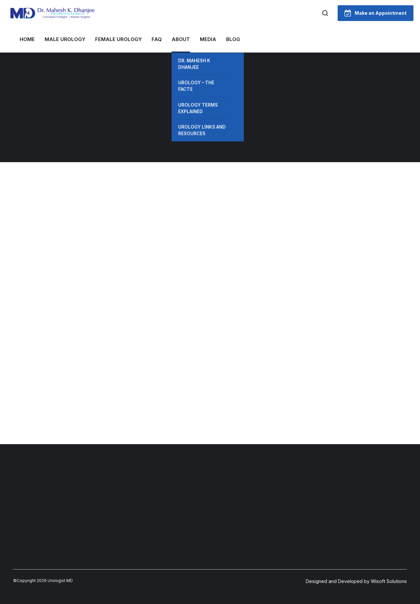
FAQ (157, 39)
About (181, 39)
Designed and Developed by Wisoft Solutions (356, 581)
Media (208, 39)
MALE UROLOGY (65, 39)
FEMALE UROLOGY (118, 39)
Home (27, 39)
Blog (233, 39)
